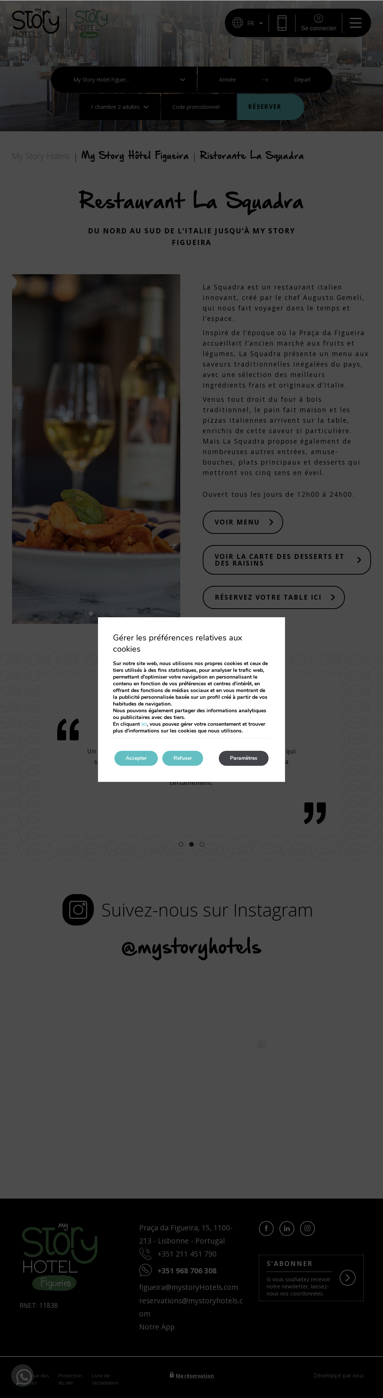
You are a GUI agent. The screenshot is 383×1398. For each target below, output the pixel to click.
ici (144, 724)
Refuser (183, 758)
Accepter (136, 758)
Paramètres (243, 758)
